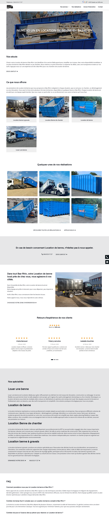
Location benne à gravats (21, 120)
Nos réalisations (76, 7)
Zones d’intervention (89, 7)
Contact (100, 7)
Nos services (64, 7)
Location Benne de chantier (54, 120)
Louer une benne (21, 150)
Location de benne (87, 120)
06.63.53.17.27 (17, 2)
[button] (52, 359)
